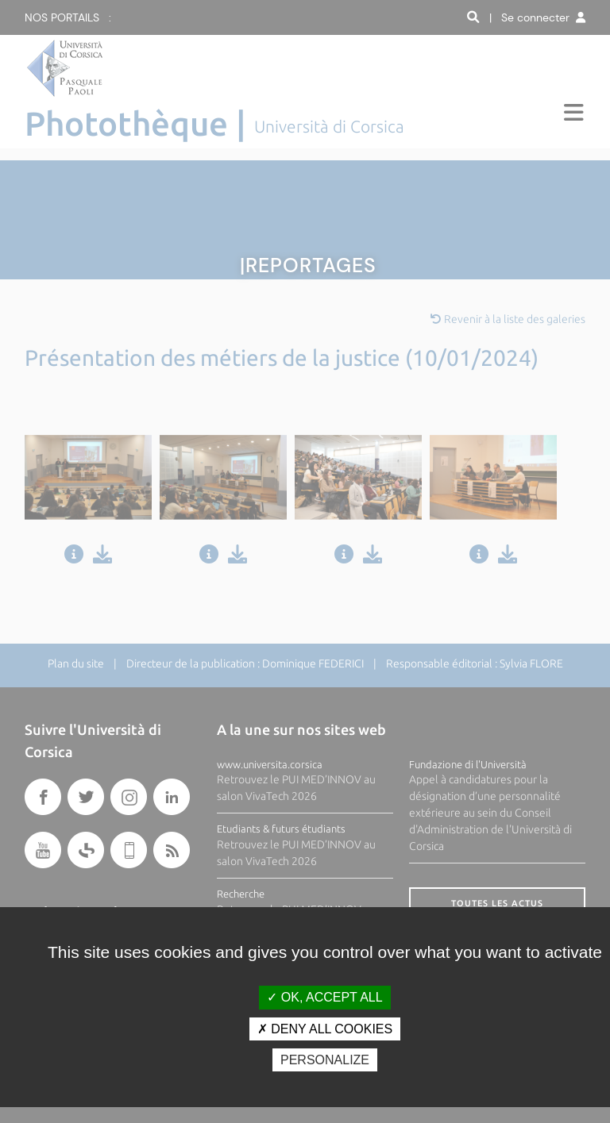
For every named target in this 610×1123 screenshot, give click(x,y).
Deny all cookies (324, 1029)
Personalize (324, 1060)
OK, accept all (324, 997)
